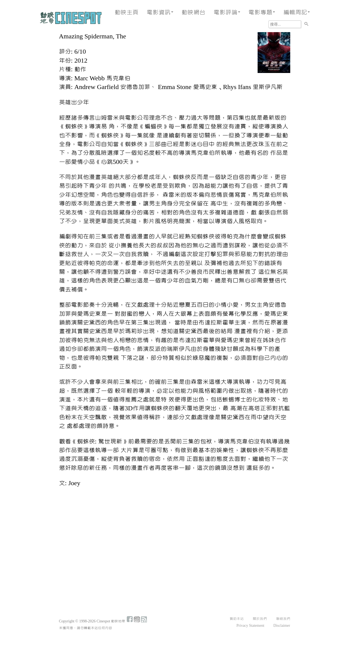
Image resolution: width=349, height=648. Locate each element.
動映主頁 (126, 12)
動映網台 (193, 12)
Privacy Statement (250, 626)
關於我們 (260, 619)
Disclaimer (281, 626)
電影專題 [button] (261, 12)
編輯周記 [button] (296, 12)
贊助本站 (237, 619)
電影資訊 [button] (160, 12)
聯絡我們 (283, 619)
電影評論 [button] (227, 12)
